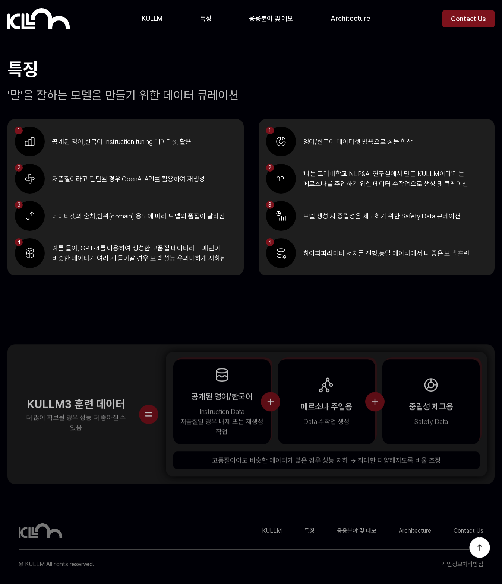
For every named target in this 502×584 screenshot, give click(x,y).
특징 (206, 18)
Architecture (350, 18)
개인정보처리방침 (462, 564)
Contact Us (468, 19)
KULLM (152, 18)
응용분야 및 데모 (271, 18)
